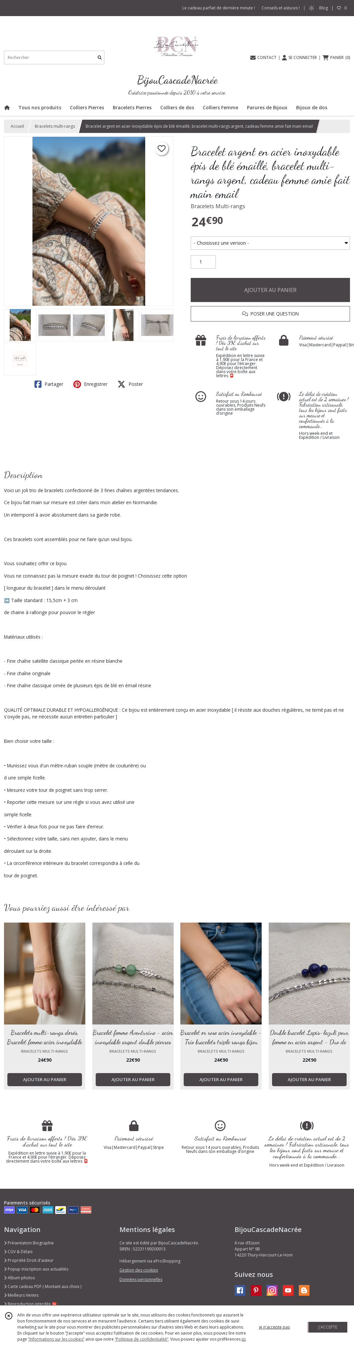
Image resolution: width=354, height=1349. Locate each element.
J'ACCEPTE (328, 1327)
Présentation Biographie (29, 1243)
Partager (48, 384)
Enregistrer (90, 384)
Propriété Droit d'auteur (29, 1260)
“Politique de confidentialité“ (141, 1339)
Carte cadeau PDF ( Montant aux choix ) (42, 1286)
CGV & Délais (18, 1251)
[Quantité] (203, 262)
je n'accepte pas (274, 1327)
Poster (130, 384)
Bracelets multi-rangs (55, 126)
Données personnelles (140, 1279)
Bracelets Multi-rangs (218, 206)
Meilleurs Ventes (21, 1295)
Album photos (19, 1278)
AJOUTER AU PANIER (270, 290)
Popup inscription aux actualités (36, 1269)
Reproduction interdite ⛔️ (30, 1304)
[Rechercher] (99, 57)
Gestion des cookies (138, 1270)
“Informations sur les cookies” (56, 1339)
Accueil (17, 126)
